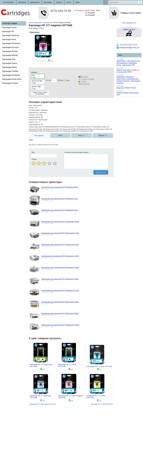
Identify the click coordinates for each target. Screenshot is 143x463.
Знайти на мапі (129, 29)
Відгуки (102, 135)
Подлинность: (34, 112)
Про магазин (8, 2)
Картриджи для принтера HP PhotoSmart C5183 (60, 222)
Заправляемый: (34, 117)
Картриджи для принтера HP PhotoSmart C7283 (60, 325)
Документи (34, 2)
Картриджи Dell (8, 59)
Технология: (33, 120)
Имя (33, 152)
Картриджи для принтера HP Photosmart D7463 (60, 267)
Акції (77, 2)
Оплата (59, 2)
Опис (60, 135)
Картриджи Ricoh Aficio (11, 79)
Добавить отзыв (101, 172)
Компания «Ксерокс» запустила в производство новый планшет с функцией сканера (128, 80)
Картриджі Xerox (9, 39)
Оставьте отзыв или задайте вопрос (76, 152)
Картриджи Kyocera (10, 47)
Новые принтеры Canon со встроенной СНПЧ (128, 71)
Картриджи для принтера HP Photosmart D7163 (60, 233)
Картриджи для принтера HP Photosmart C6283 (60, 313)
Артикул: (32, 115)
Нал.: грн (34, 76)
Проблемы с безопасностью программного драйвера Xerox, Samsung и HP (128, 63)
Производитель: (35, 124)
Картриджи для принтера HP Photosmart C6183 (60, 302)
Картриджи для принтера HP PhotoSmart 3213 (59, 199)
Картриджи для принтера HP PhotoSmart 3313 (59, 210)
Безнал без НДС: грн (37, 82)
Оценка (34, 159)
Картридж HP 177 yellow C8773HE (102, 404)
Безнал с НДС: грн (36, 88)
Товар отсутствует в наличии (40, 93)
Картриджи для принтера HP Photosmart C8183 (60, 279)
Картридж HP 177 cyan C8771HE (99, 366)
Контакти (22, 2)
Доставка (48, 2)
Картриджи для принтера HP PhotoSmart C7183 (60, 290)
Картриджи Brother (10, 51)
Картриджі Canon (9, 27)
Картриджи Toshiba (10, 71)
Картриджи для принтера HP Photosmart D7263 (60, 244)
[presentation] (44, 171)
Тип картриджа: (34, 110)
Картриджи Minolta (10, 55)
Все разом (39, 135)
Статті (68, 2)
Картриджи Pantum (10, 83)
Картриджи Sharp (9, 67)
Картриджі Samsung (10, 35)
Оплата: (34, 72)
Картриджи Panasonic (11, 43)
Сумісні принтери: (35, 127)
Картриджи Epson (9, 63)
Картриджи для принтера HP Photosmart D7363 (60, 256)
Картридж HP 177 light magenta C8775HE (43, 404)
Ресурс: (31, 108)
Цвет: (31, 105)
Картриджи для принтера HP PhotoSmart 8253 (59, 187)
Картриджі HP (8, 31)
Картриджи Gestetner (11, 75)
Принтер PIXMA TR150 (126, 88)
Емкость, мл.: (34, 122)
